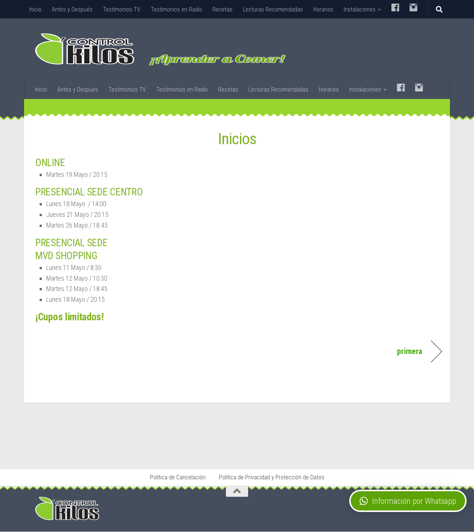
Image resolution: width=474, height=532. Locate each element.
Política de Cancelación (178, 477)
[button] (408, 501)
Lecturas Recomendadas (273, 9)
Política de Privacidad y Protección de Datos (271, 477)
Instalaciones (359, 9)
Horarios (323, 9)
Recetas (223, 9)
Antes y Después (72, 9)
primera (408, 351)
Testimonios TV (121, 9)
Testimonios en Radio (176, 9)
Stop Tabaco (146, 448)
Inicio (35, 9)
